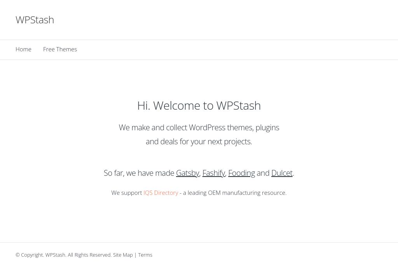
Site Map (123, 254)
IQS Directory (160, 192)
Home (23, 49)
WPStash (35, 19)
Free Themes (60, 49)
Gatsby (187, 173)
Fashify (213, 173)
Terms (145, 254)
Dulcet (282, 173)
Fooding (241, 173)
